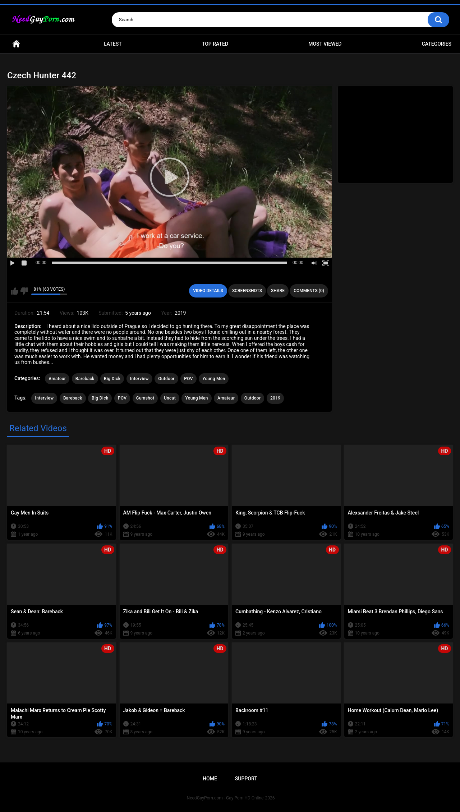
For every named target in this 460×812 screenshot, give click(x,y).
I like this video (14, 291)
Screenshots (247, 290)
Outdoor (166, 378)
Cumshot (145, 398)
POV (188, 378)
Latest (113, 44)
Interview (139, 378)
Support (246, 778)
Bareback (85, 378)
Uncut (170, 398)
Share (278, 290)
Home (16, 44)
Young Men (213, 378)
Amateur (57, 378)
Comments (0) (309, 290)
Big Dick (112, 378)
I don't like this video (24, 291)
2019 (275, 398)
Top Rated (215, 44)
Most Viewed (324, 44)
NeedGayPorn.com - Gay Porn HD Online (225, 798)
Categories (436, 44)
